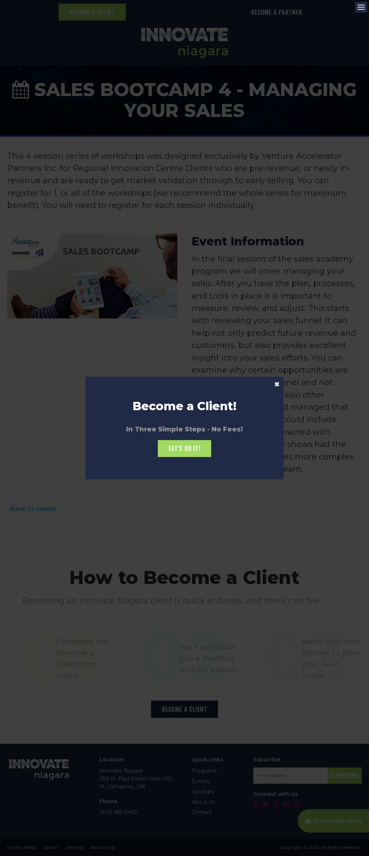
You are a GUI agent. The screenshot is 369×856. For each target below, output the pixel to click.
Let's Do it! (184, 448)
